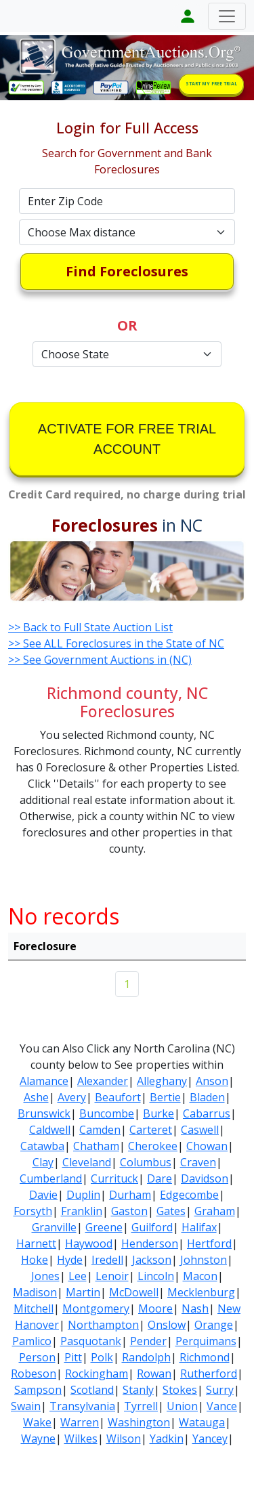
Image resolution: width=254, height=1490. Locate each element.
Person (37, 1357)
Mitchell (34, 1308)
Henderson (149, 1243)
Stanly (138, 1389)
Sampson (38, 1389)
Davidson (204, 1178)
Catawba (42, 1145)
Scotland (92, 1389)
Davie (43, 1194)
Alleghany (162, 1080)
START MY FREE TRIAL (211, 84)
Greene (104, 1227)
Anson (212, 1080)
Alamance (44, 1080)
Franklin (81, 1211)
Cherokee (152, 1145)
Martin (83, 1292)
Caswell (200, 1129)
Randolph (146, 1357)
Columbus (145, 1162)
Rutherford (208, 1373)
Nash (195, 1308)
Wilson (123, 1438)
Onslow (167, 1324)
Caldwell (49, 1129)
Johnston (203, 1259)
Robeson (33, 1373)
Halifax (199, 1227)
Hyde (70, 1259)
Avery (72, 1097)
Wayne (38, 1438)
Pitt (73, 1357)
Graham (214, 1211)
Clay (43, 1162)
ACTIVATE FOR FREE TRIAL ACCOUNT (127, 438)
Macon (200, 1276)
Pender (148, 1341)
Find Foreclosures (127, 271)
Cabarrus (206, 1113)
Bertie (165, 1097)
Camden (100, 1129)
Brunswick (44, 1113)
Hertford (209, 1243)
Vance (222, 1406)
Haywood (88, 1243)
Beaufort (118, 1097)
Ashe (36, 1097)
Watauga (202, 1422)
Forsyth (33, 1211)
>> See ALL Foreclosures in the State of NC (116, 643)
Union (182, 1406)
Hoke (34, 1259)
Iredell (107, 1259)
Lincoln (155, 1276)
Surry (220, 1389)
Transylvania (82, 1406)
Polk (102, 1357)
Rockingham (96, 1373)
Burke (158, 1113)
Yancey (210, 1438)
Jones (45, 1276)
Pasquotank (90, 1341)
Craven (198, 1162)
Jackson (151, 1259)
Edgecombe (189, 1194)
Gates (171, 1211)
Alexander (102, 1080)
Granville (54, 1227)
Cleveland (86, 1162)
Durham (130, 1194)
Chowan (207, 1145)
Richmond (204, 1357)
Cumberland (51, 1178)
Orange (213, 1324)
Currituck (114, 1178)
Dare (159, 1178)
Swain (26, 1406)
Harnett (36, 1243)
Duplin (83, 1194)
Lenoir (112, 1276)
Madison (35, 1292)
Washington (139, 1422)
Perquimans (205, 1341)
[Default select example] (127, 232)
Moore (155, 1308)
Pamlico (31, 1341)
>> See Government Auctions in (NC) (100, 659)
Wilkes (81, 1438)
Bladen (207, 1097)
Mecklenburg (201, 1292)
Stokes (180, 1389)
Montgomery (95, 1308)
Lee (77, 1276)
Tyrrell (141, 1406)
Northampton (103, 1324)
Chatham (96, 1145)
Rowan (154, 1373)
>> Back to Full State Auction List (90, 627)
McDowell (133, 1292)
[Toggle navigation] (227, 16)
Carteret (150, 1129)
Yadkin (167, 1438)
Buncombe (106, 1113)
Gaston (129, 1211)
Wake (37, 1422)
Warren (79, 1422)
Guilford (152, 1227)
